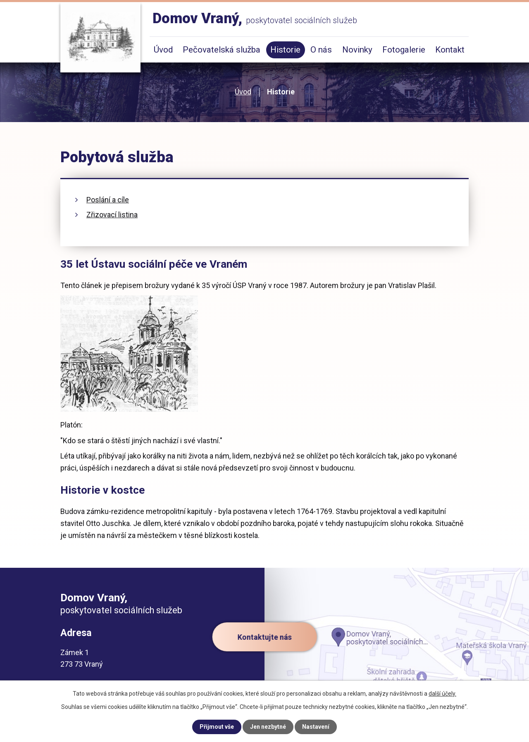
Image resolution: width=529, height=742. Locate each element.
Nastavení (315, 726)
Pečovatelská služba (221, 50)
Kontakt (450, 50)
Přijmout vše (217, 726)
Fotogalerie (403, 50)
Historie (285, 50)
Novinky (357, 50)
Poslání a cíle (107, 199)
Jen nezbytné (268, 726)
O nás (321, 50)
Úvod (243, 91)
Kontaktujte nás (265, 636)
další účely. (442, 693)
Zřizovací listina (112, 214)
